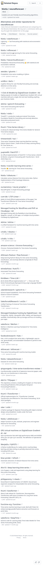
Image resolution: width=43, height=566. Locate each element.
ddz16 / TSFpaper (8, 380)
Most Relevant (12, 34)
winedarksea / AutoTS (10, 268)
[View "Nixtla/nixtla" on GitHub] (13, 113)
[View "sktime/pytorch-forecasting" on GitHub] (25, 104)
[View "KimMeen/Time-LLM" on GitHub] (19, 278)
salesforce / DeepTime (10, 518)
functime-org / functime (11, 504)
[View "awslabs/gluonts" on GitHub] (16, 71)
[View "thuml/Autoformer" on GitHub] (18, 491)
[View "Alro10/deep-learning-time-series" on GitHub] (30, 467)
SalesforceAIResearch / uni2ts (13, 301)
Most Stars (22, 34)
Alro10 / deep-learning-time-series (15, 467)
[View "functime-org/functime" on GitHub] (22, 504)
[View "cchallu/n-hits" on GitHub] (14, 238)
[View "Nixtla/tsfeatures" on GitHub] (17, 175)
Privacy (19, 537)
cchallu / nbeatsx (8, 232)
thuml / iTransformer (9, 393)
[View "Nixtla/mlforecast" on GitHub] (17, 50)
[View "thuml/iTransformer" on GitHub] (19, 393)
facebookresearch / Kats (11, 336)
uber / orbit (5, 407)
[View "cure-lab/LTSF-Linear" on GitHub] (20, 196)
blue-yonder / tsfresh (9, 458)
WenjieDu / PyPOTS (9, 444)
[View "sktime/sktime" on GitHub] (14, 222)
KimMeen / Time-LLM (9, 278)
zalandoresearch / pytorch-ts (12, 290)
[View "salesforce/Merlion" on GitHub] (18, 324)
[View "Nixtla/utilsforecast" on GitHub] (18, 419)
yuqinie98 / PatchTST (9, 152)
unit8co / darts (7, 81)
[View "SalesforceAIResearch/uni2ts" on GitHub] (26, 301)
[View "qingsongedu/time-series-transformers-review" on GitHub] (41, 368)
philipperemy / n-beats (10, 479)
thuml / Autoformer (9, 491)
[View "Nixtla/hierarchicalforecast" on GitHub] (24, 60)
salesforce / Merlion (9, 324)
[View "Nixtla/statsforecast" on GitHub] (19, 39)
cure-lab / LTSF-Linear (10, 196)
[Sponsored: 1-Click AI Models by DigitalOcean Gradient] (21, 95)
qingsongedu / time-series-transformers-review (20, 368)
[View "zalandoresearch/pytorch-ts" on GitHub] (25, 290)
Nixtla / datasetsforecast (11, 359)
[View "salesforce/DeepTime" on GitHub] (20, 518)
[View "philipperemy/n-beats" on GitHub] (21, 479)
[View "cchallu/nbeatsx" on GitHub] (16, 232)
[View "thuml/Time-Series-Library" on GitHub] (24, 127)
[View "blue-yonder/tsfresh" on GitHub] (19, 458)
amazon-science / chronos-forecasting (16, 245)
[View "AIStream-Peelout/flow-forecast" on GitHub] (29, 255)
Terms (24, 537)
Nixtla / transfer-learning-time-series (16, 166)
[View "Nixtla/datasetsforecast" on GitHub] (22, 359)
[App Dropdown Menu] (40, 3)
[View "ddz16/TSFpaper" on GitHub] (16, 380)
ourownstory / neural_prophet (13, 187)
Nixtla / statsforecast (9, 39)
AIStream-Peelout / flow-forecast (14, 255)
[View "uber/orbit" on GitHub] (11, 407)
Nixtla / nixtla (6, 113)
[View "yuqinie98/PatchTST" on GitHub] (19, 152)
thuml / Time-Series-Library (12, 127)
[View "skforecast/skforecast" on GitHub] (20, 349)
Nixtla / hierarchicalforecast (12, 60)
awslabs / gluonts (8, 71)
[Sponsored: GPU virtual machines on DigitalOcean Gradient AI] (21, 435)
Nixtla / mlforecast (8, 50)
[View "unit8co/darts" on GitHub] (14, 81)
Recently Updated (32, 34)
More (5, 12)
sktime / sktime (7, 222)
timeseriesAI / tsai (8, 138)
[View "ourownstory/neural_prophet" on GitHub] (27, 187)
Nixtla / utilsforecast (9, 419)
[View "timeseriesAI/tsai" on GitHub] (17, 138)
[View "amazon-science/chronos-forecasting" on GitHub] (33, 245)
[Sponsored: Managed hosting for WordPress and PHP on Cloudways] (21, 212)
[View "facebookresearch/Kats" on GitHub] (22, 336)
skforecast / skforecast (10, 349)
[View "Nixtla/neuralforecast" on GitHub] (25, 9)
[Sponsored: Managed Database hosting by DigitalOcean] (21, 316)
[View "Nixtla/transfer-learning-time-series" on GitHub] (32, 166)
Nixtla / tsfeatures (8, 175)
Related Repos (11, 3)
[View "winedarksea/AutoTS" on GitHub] (20, 268)
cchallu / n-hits (7, 238)
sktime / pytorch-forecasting (12, 104)
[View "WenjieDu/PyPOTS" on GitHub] (18, 444)
